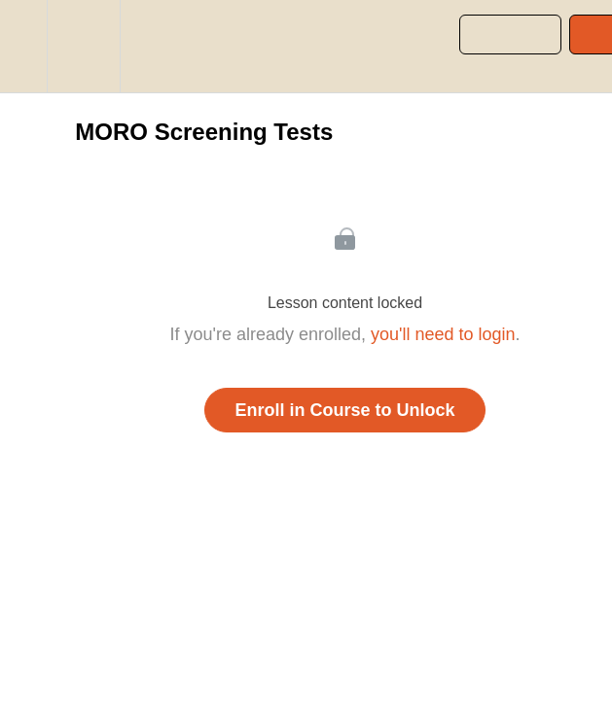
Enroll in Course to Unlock (344, 410)
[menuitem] (83, 46)
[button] (23, 46)
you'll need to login (443, 334)
